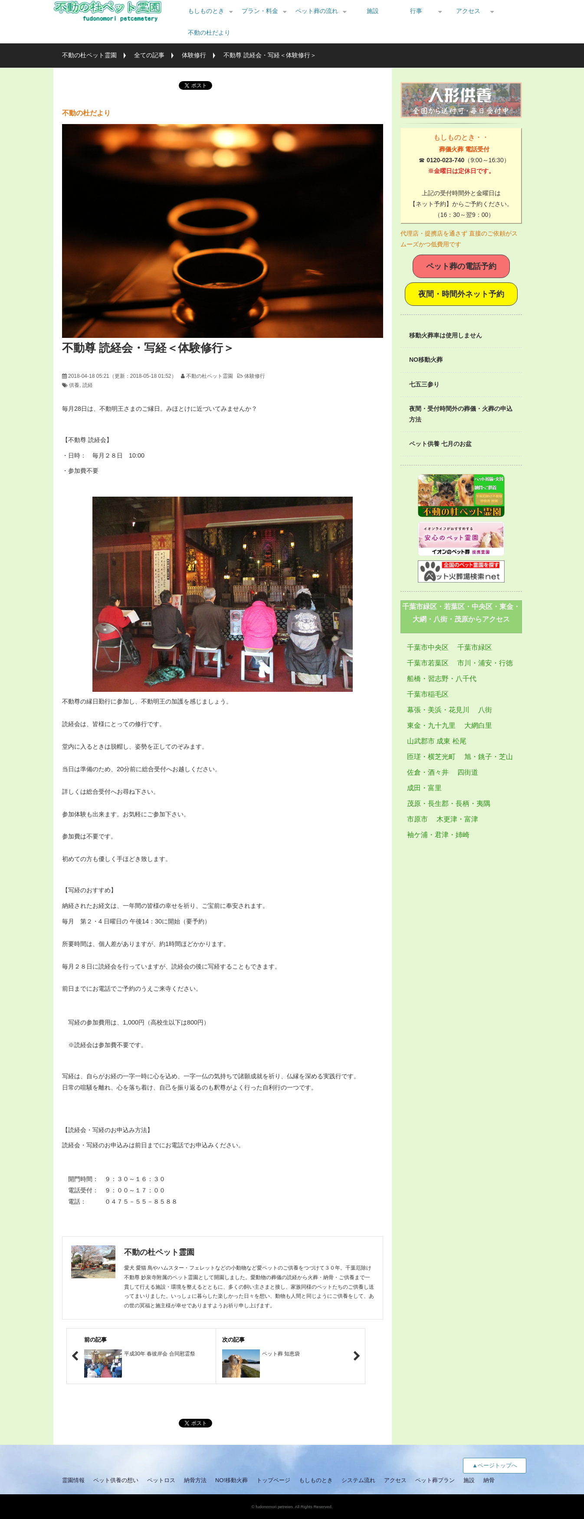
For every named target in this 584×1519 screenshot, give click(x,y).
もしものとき (206, 10)
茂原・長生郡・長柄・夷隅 (448, 803)
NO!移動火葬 (231, 1480)
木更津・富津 (457, 819)
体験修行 (194, 55)
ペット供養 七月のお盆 (440, 443)
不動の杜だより (209, 32)
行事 (416, 10)
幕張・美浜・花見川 (438, 710)
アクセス (468, 10)
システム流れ (358, 1480)
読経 (87, 385)
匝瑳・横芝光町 (431, 756)
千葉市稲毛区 (428, 694)
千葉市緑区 (474, 647)
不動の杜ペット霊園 (89, 55)
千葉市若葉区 (428, 663)
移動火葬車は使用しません (445, 335)
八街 (485, 710)
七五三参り (424, 384)
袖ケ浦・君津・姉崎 (438, 834)
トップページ (273, 1480)
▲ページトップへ (494, 1465)
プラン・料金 (260, 10)
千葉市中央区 (428, 647)
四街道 (467, 772)
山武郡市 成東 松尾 (436, 741)
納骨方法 (195, 1480)
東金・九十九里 (431, 725)
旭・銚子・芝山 (488, 756)
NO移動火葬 (426, 359)
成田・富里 (424, 788)
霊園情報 (73, 1480)
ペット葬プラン (435, 1480)
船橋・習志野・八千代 (441, 678)
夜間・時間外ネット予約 (461, 294)
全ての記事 (149, 55)
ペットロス (161, 1480)
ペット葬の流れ (316, 10)
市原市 (417, 819)
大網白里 (478, 725)
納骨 (489, 1480)
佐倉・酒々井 (428, 772)
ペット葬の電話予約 (461, 266)
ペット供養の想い (115, 1480)
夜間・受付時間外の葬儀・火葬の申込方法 (460, 414)
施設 (373, 10)
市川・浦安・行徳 (485, 663)
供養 (74, 385)
